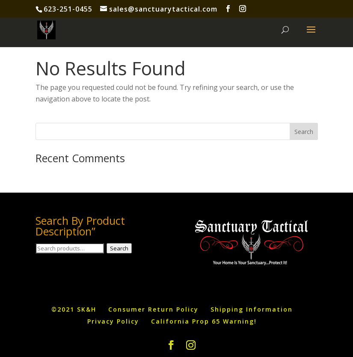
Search (119, 248)
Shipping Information (252, 309)
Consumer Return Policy (153, 309)
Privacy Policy (113, 321)
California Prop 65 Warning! (204, 321)
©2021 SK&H (73, 309)
